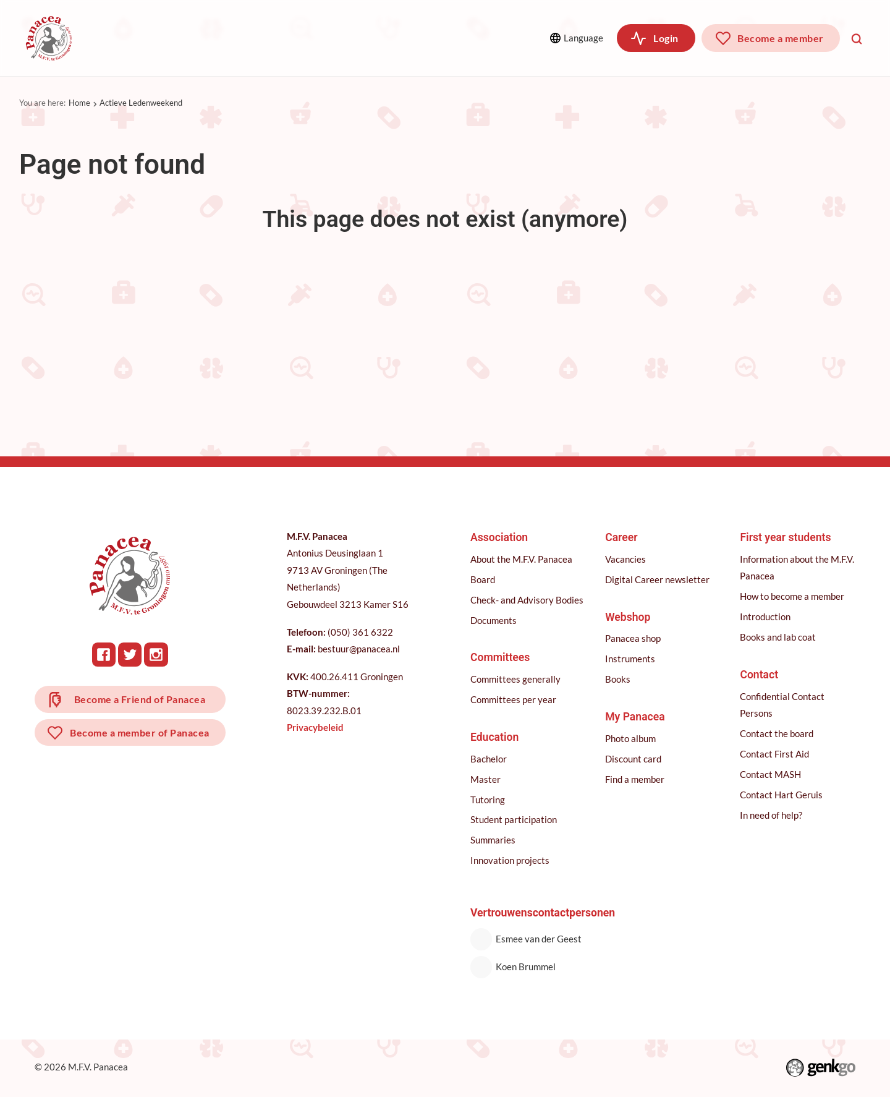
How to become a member (792, 596)
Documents (494, 620)
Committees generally (516, 679)
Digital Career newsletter (658, 579)
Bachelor (489, 758)
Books (618, 679)
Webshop (628, 617)
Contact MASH (771, 774)
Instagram (157, 654)
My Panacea (636, 717)
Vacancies (626, 559)
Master (486, 779)
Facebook (105, 654)
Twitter (131, 654)
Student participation (514, 819)
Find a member (635, 779)
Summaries (493, 839)
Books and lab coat (778, 636)
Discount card (634, 758)
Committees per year (514, 699)
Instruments (631, 658)
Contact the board (777, 733)
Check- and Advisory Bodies (527, 599)
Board (483, 579)
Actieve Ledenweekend (141, 103)
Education (316, 38)
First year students (785, 537)
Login (665, 38)
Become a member (780, 38)
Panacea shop (633, 638)
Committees (227, 38)
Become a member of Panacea (140, 734)
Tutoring (488, 799)
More (471, 37)
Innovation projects (510, 860)
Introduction (765, 616)
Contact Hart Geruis (781, 794)
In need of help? (771, 815)
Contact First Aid (775, 753)
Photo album (631, 738)
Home (79, 103)
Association (135, 38)
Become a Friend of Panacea (140, 700)
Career (390, 38)
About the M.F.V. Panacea (522, 559)
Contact (759, 674)
